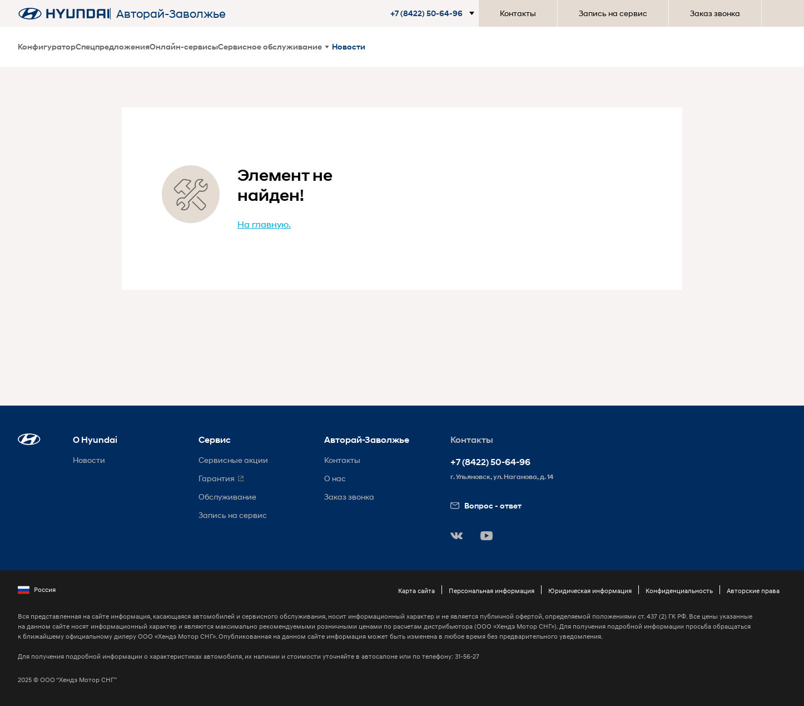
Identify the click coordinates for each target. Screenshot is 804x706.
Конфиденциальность (679, 590)
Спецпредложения (113, 46)
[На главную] (64, 13)
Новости (348, 46)
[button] (434, 13)
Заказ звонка (715, 13)
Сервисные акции (233, 460)
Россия (37, 589)
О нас (335, 478)
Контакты (518, 13)
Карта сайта (416, 590)
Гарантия (216, 478)
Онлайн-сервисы (184, 46)
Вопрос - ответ (486, 505)
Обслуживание (227, 496)
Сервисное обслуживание (273, 46)
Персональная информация (491, 590)
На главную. (264, 224)
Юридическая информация (590, 590)
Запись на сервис (613, 13)
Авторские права (753, 590)
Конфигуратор (47, 46)
